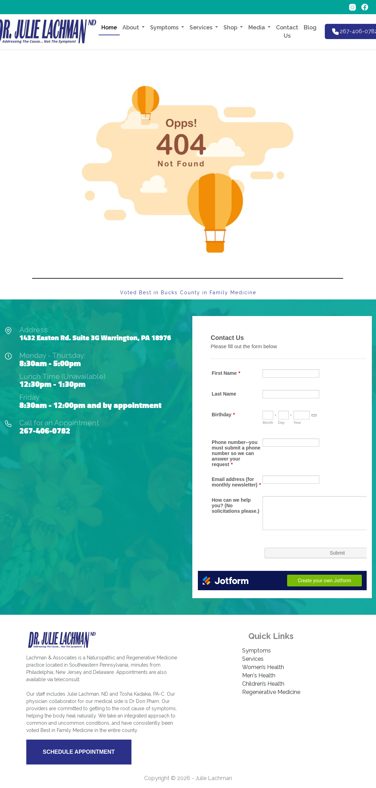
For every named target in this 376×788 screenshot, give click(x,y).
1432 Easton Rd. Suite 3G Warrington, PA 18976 (95, 337)
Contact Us (287, 31)
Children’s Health (263, 683)
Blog (310, 27)
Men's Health (258, 675)
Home (109, 27)
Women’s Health (263, 667)
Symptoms (256, 650)
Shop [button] (231, 27)
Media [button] (257, 27)
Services (253, 659)
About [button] (131, 27)
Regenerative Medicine (271, 692)
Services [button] (202, 27)
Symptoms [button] (165, 27)
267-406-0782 (44, 430)
